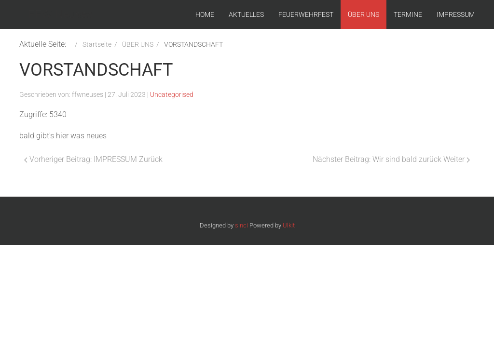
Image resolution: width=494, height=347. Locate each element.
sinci (241, 225)
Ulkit (289, 225)
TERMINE (408, 14)
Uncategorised (171, 94)
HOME (204, 14)
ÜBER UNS (363, 14)
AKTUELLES (246, 14)
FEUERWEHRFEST (305, 14)
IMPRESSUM (456, 14)
